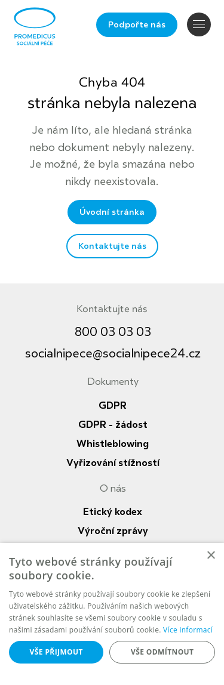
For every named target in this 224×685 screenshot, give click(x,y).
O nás (113, 489)
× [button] (210, 555)
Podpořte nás (136, 25)
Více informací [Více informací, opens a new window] (188, 630)
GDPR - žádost (113, 425)
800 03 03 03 (113, 332)
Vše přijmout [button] (56, 652)
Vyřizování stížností (112, 463)
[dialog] (112, 614)
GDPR (113, 406)
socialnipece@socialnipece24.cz (113, 353)
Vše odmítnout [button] (162, 652)
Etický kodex (112, 512)
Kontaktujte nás (112, 246)
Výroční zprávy (113, 531)
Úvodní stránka (112, 212)
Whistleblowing (112, 444)
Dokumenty (113, 382)
